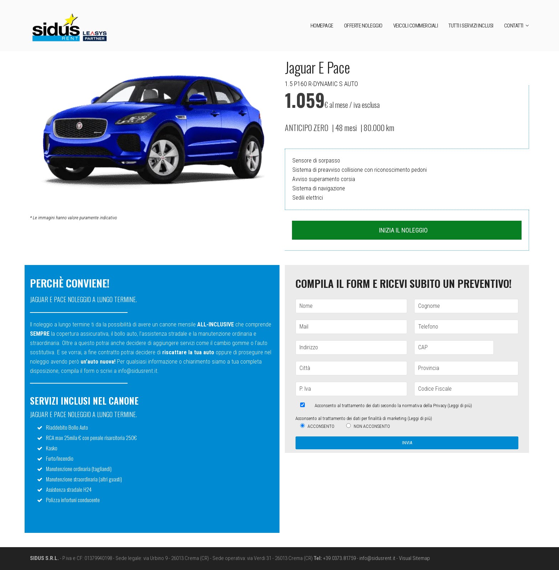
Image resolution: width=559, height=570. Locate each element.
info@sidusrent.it (377, 558)
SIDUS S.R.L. (44, 558)
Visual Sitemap (414, 558)
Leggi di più (460, 405)
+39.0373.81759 (339, 558)
